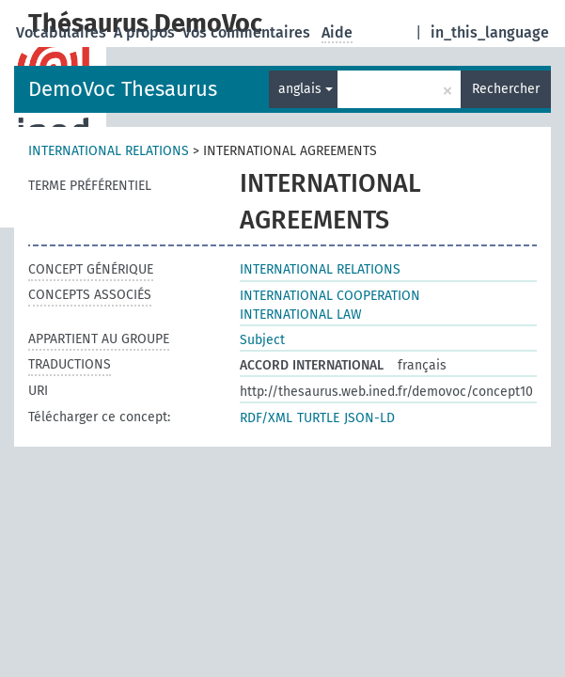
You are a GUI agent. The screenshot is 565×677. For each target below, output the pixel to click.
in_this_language (490, 32)
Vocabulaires (63, 32)
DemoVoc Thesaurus (122, 89)
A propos (146, 32)
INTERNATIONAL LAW (301, 315)
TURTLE (318, 418)
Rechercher (506, 89)
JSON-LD (369, 418)
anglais (305, 89)
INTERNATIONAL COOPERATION (330, 296)
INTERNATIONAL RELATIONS (108, 151)
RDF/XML (266, 418)
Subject (262, 340)
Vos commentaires (248, 32)
